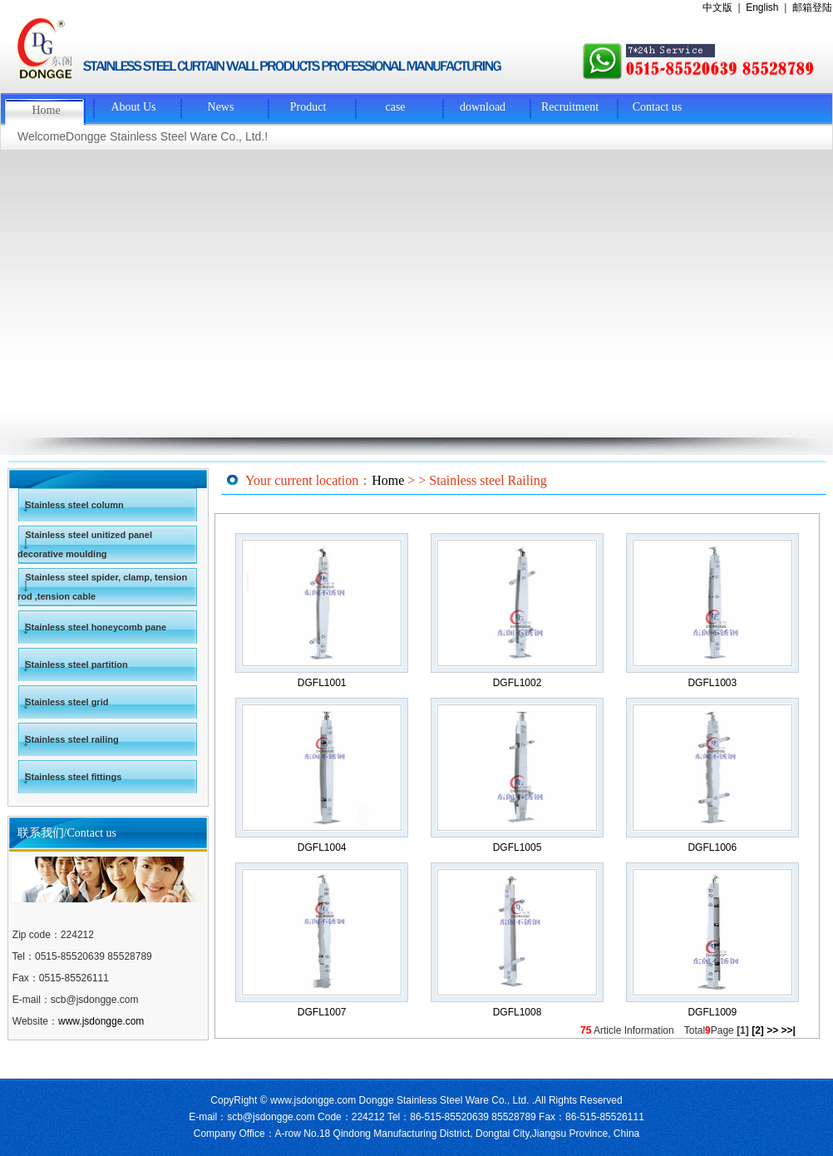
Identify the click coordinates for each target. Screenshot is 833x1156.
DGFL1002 (517, 683)
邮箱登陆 (812, 7)
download (482, 107)
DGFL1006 (712, 847)
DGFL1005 (517, 847)
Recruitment (570, 107)
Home (46, 110)
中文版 (717, 7)
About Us (133, 107)
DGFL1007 (322, 1012)
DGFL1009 (712, 1012)
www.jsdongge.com (101, 1021)
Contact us (658, 107)
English (762, 7)
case (395, 107)
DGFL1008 (517, 1012)
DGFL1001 (322, 683)
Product (308, 107)
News (221, 107)
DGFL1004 (322, 847)
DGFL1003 (712, 683)
